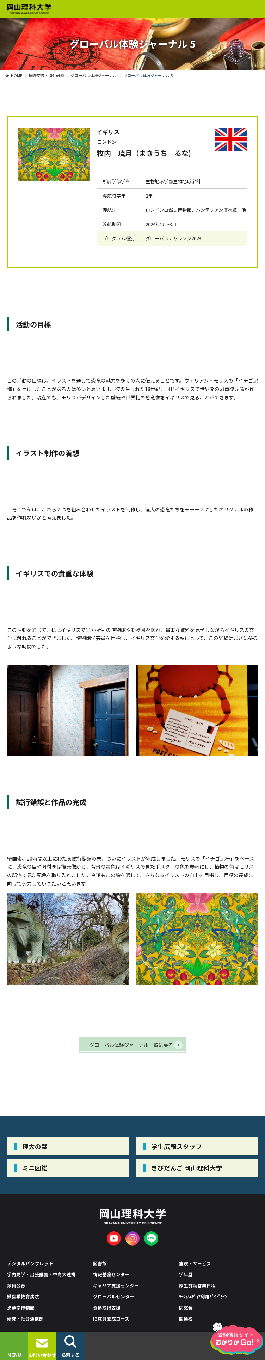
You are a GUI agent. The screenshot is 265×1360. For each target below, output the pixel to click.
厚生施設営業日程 (197, 1285)
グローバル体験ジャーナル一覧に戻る (131, 1044)
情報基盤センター (111, 1274)
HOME (16, 75)
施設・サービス (195, 1263)
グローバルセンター (113, 1296)
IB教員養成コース (111, 1318)
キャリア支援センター (116, 1285)
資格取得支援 (107, 1307)
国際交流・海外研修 (46, 75)
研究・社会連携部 (25, 1318)
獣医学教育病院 (23, 1296)
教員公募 (16, 1285)
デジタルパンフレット (30, 1263)
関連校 (186, 1318)
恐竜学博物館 (21, 1307)
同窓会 (186, 1307)
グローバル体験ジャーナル (93, 75)
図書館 (100, 1263)
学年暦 (186, 1274)
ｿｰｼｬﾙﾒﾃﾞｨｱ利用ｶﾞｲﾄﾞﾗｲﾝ (203, 1296)
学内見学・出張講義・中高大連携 (41, 1274)
